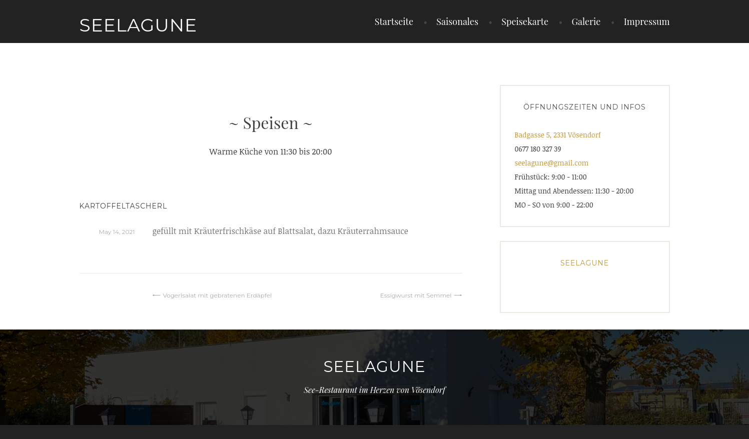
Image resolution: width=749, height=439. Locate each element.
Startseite (394, 21)
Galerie (585, 21)
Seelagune (139, 25)
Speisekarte (524, 21)
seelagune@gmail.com (552, 163)
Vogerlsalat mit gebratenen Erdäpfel (217, 295)
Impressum (647, 21)
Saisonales (457, 21)
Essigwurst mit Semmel (416, 295)
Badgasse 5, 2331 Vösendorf (558, 135)
